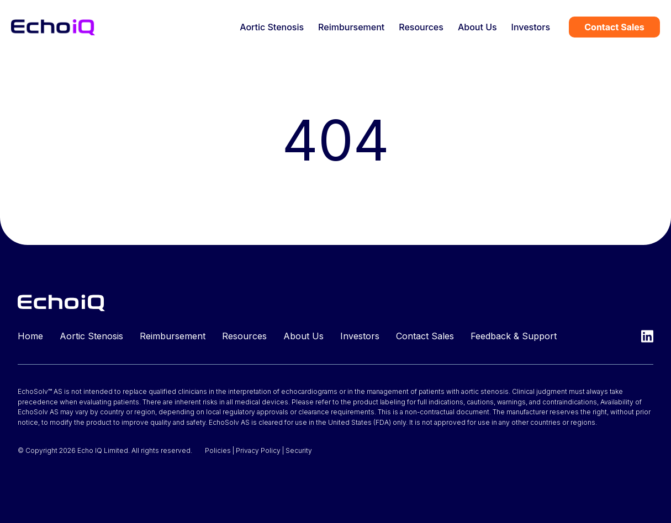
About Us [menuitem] (477, 27)
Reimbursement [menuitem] (351, 27)
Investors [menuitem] (530, 27)
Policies (218, 450)
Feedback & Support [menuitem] (514, 335)
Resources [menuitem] (421, 27)
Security (299, 450)
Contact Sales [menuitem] (425, 335)
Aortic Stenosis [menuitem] (272, 27)
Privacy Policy (258, 450)
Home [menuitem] (30, 335)
